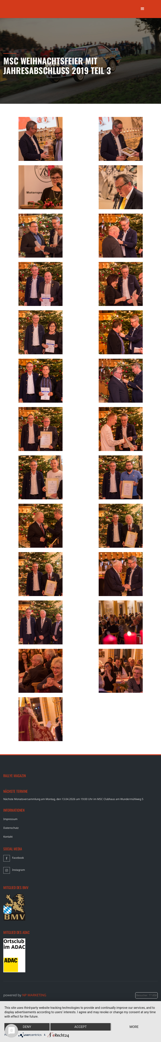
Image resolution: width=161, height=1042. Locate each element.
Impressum (10, 819)
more (134, 1027)
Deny (27, 1027)
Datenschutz (11, 828)
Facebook (18, 858)
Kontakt (8, 836)
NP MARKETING (34, 995)
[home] (23, 1)
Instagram (18, 870)
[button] (142, 8)
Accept (80, 1027)
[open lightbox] (41, 139)
